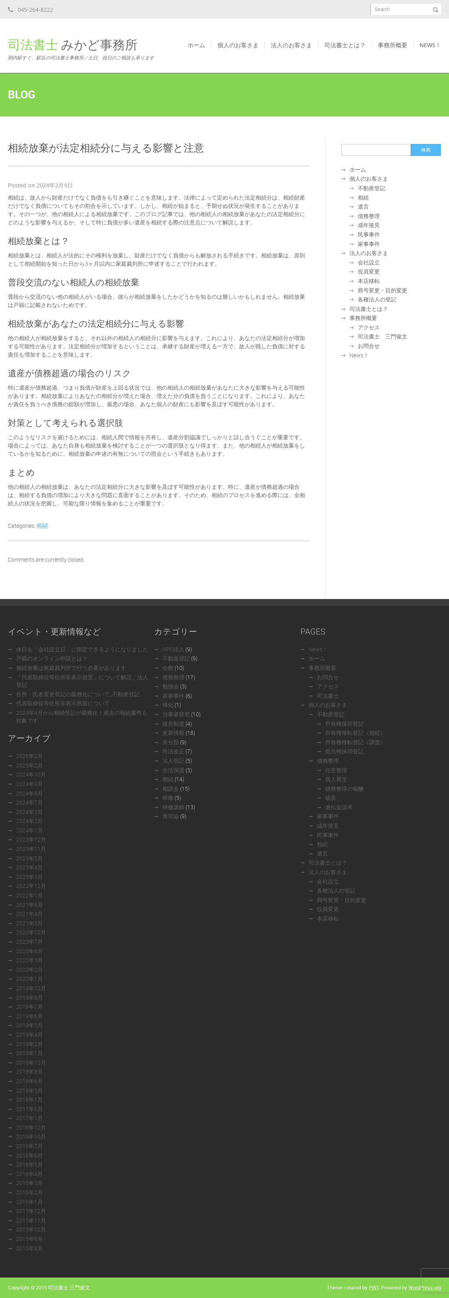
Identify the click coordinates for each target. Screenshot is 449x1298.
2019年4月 (29, 1034)
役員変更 (369, 271)
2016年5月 (29, 1164)
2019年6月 (29, 1016)
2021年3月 (29, 923)
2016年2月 (29, 1192)
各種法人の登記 (377, 299)
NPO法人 (173, 649)
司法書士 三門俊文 (382, 336)
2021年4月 (29, 913)
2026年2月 (29, 756)
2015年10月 (31, 1229)
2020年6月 (29, 951)
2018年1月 (29, 1099)
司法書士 (328, 695)
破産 (330, 797)
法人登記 (173, 760)
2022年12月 (31, 885)
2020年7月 (29, 941)
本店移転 (369, 281)
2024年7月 (29, 802)
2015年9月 (29, 1239)
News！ (430, 45)
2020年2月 (29, 969)
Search (382, 9)
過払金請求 (339, 807)
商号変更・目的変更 (382, 290)
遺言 (363, 206)
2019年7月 (29, 1006)
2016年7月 (29, 1146)
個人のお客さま (238, 45)
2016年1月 (29, 1202)
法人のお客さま (291, 45)
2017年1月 (29, 1118)
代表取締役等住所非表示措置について (63, 703)
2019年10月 (31, 988)
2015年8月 (29, 1248)
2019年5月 (29, 1025)
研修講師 (173, 807)
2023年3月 (29, 876)
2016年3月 (29, 1183)
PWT (374, 1287)
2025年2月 (29, 765)
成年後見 (369, 225)
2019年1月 (29, 1053)
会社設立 (369, 262)
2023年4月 (29, 867)
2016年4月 (29, 1174)
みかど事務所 (81, 49)
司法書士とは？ (345, 45)
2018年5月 (29, 1090)
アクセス (369, 327)
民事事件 (369, 234)
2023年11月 (31, 848)
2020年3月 (29, 960)
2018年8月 (29, 1071)
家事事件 (369, 244)
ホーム (196, 45)
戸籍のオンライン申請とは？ (52, 658)
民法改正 (173, 751)
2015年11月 (31, 1220)
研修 (167, 797)
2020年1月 (29, 978)
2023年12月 (31, 839)
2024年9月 (29, 784)
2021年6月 (29, 904)
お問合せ (369, 345)
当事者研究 (176, 714)
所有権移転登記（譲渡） (355, 742)
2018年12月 (31, 1062)
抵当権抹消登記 (344, 751)
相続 (42, 525)
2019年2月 (29, 1044)
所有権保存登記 (344, 723)
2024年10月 (31, 774)
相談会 (170, 788)
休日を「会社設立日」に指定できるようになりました (82, 649)
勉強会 (170, 686)
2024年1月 (29, 830)
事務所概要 (392, 45)
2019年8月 (29, 997)
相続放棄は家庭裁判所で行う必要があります (71, 667)
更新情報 (173, 732)
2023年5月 (29, 858)
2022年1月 (29, 895)
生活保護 (173, 770)
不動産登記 (371, 188)
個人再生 (336, 779)
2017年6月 (29, 1109)
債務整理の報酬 (344, 788)
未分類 (170, 742)
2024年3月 (29, 811)
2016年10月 (31, 1136)
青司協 (170, 816)
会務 (167, 667)
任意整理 (336, 770)
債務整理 (369, 216)
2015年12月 (31, 1211)
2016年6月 (29, 1155)
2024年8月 (29, 793)
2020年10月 (31, 932)
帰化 (167, 704)
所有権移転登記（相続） (355, 732)
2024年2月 (29, 821)
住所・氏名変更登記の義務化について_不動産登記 (78, 694)
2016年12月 (31, 1127)
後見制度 (173, 723)
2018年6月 (29, 1081)
